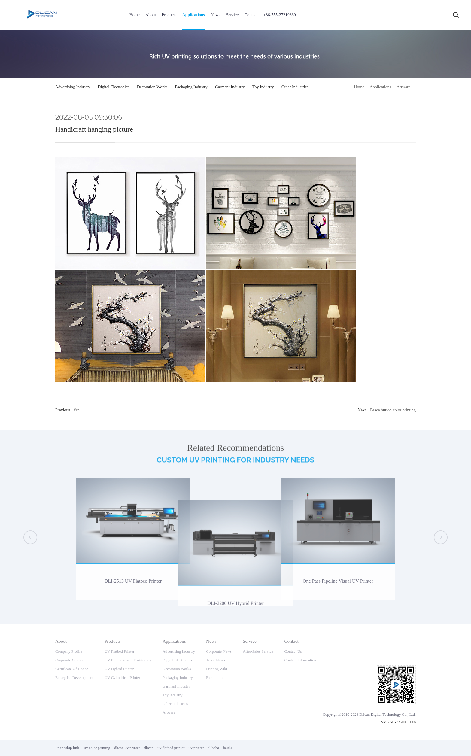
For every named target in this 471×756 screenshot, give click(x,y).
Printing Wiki (216, 668)
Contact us (407, 721)
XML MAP (389, 721)
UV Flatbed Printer (119, 651)
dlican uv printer (127, 747)
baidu (227, 747)
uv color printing (97, 747)
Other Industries (295, 87)
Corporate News (219, 651)
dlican (148, 747)
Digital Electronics (113, 87)
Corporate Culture (69, 660)
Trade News (215, 660)
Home (134, 15)
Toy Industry (263, 87)
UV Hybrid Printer (119, 668)
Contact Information (300, 660)
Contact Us (293, 651)
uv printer (196, 747)
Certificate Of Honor (71, 668)
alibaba (213, 747)
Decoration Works (152, 87)
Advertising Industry (72, 87)
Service (232, 15)
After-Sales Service (258, 651)
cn (303, 15)
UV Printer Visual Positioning (128, 660)
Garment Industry (230, 87)
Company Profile (68, 651)
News (215, 15)
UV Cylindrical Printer (122, 677)
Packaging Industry (191, 87)
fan (77, 410)
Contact (251, 15)
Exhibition (214, 677)
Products (169, 15)
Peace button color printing (393, 410)
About (150, 15)
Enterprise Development (74, 677)
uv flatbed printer (170, 747)
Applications (193, 15)
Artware (403, 87)
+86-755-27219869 (279, 15)
